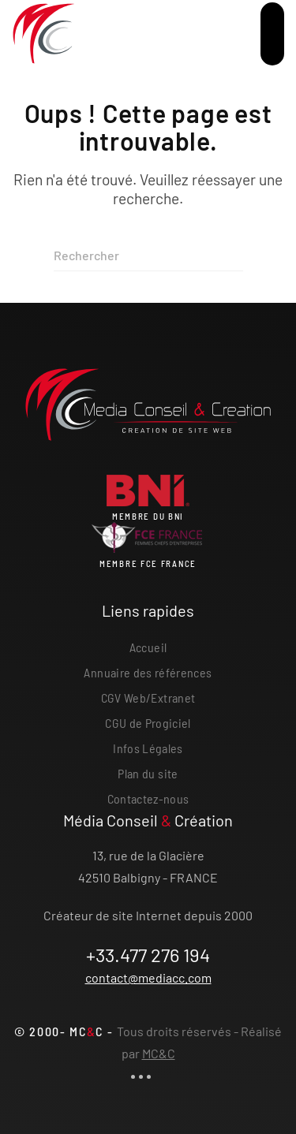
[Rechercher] (148, 255)
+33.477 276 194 (148, 954)
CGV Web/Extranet (148, 697)
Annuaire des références (148, 672)
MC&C (158, 1053)
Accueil (148, 647)
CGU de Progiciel (148, 722)
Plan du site (148, 773)
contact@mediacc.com (148, 977)
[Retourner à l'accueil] (43, 33)
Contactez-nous (148, 798)
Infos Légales (148, 747)
